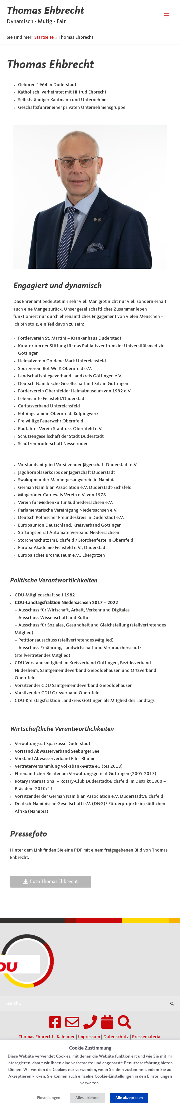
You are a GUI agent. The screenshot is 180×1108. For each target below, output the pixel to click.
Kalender (66, 1037)
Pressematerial (147, 1037)
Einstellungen (48, 1098)
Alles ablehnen (88, 1098)
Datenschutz (116, 1037)
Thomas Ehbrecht (45, 11)
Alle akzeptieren (129, 1098)
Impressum (89, 1037)
